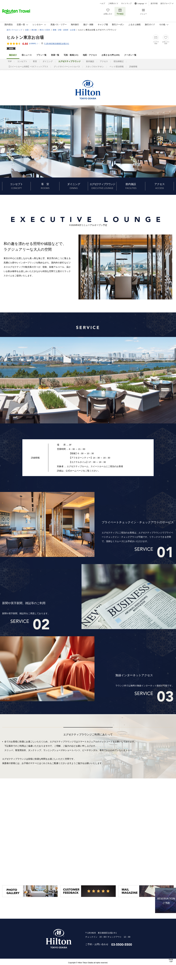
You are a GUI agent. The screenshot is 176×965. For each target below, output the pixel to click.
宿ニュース (27, 55)
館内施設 (90, 61)
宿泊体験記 (119, 61)
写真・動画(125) (71, 55)
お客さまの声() (111, 55)
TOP (10, 61)
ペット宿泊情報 (116, 67)
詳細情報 (133, 67)
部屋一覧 (55, 55)
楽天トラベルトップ (14, 30)
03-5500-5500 (121, 944)
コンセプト (22, 61)
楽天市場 (154, 3)
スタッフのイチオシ (95, 67)
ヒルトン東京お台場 (25, 37)
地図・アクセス (90, 55)
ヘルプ (102, 3)
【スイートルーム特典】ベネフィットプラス (28, 67)
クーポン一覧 (130, 55)
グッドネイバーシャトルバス (67, 67)
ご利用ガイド (113, 3)
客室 (35, 61)
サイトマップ (126, 3)
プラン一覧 (41, 55)
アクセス (104, 61)
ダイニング (48, 61)
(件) (34, 43)
